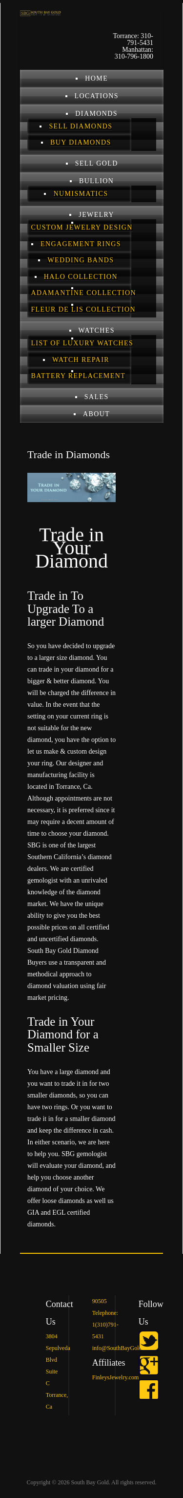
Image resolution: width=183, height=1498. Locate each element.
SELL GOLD (96, 163)
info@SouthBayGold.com (122, 1348)
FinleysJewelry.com (115, 1377)
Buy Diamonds (80, 142)
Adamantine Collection (83, 292)
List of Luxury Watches (82, 343)
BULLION (96, 181)
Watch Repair (80, 359)
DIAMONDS (96, 113)
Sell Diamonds (80, 126)
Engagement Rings (81, 244)
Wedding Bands (80, 260)
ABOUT (96, 414)
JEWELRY (96, 214)
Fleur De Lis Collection (83, 309)
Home (96, 78)
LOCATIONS (97, 96)
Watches (97, 330)
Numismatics (80, 193)
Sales (96, 397)
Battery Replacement (78, 376)
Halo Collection (81, 276)
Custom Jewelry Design (81, 227)
